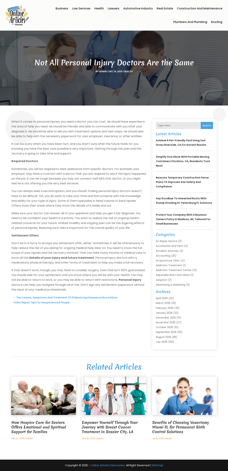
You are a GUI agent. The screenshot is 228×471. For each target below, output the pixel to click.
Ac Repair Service (166, 241)
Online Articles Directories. (108, 465)
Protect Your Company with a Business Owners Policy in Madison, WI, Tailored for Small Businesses (183, 219)
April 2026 (162, 298)
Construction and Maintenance (199, 8)
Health (99, 8)
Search (207, 125)
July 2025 (161, 342)
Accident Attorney (167, 251)
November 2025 (165, 322)
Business (62, 8)
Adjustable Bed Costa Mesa (173, 275)
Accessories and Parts (169, 246)
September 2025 (166, 332)
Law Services (81, 8)
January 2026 (164, 313)
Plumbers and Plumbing (190, 22)
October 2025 (164, 327)
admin (103, 71)
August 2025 (163, 337)
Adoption (161, 280)
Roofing (216, 22)
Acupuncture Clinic (168, 260)
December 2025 (166, 317)
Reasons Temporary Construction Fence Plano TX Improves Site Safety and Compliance (182, 182)
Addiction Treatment (169, 265)
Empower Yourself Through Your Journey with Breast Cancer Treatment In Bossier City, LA (110, 427)
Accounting (163, 255)
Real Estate (165, 8)
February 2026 (164, 308)
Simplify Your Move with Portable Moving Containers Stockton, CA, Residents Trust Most (183, 161)
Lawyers (113, 8)
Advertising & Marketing (170, 284)
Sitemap (157, 465)
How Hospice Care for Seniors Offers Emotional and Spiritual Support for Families (38, 427)
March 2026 (163, 303)
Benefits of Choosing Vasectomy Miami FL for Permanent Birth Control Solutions (180, 427)
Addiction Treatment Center (173, 270)
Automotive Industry (138, 8)
